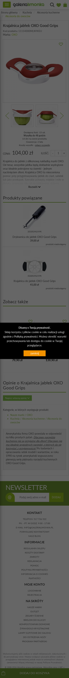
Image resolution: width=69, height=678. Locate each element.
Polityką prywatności (26, 336)
